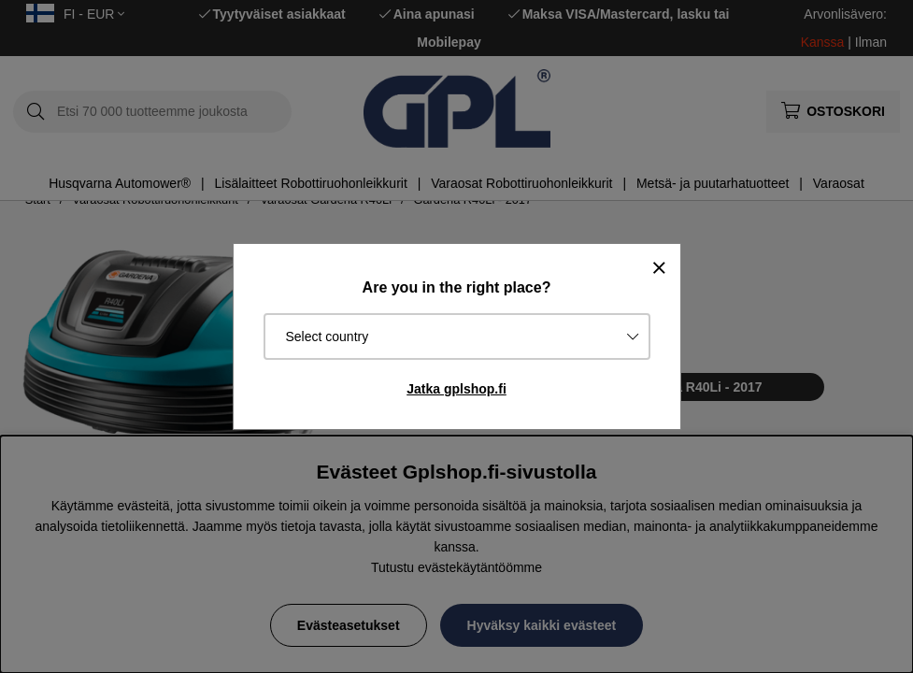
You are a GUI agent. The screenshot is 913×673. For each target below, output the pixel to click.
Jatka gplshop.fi (456, 388)
